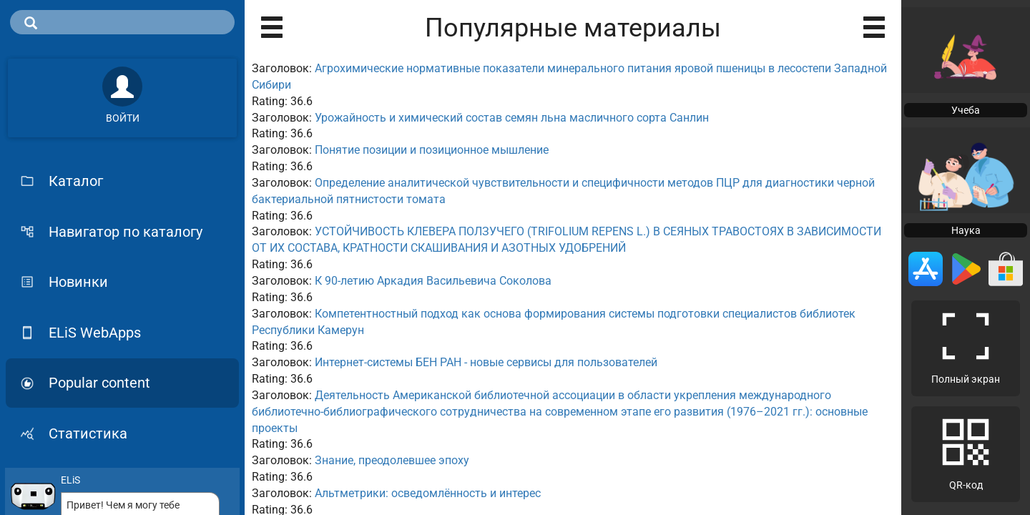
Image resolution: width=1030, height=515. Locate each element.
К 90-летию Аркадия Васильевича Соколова (433, 281)
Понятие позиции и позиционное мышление (432, 150)
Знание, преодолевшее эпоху (392, 460)
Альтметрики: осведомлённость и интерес (428, 493)
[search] (122, 22)
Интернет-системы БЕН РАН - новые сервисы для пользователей (486, 362)
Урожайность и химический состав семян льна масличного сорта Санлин (512, 117)
